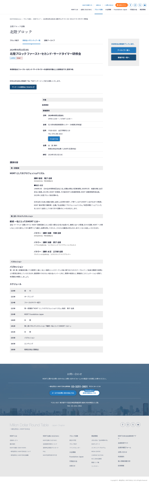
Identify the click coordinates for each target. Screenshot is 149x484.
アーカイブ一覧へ (123, 50)
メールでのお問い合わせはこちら (63, 393)
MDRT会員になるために (51, 436)
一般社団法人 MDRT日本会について (20, 451)
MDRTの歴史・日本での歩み (18, 448)
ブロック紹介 (14, 40)
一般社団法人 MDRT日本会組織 (19, 455)
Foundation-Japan (120, 9)
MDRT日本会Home (15, 19)
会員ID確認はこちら (89, 392)
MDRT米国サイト (87, 5)
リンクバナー (95, 466)
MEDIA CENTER (95, 451)
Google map (54, 141)
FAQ (44, 451)
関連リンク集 (95, 462)
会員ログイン (121, 5)
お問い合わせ (109, 5)
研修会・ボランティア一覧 (31, 40)
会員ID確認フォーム (124, 447)
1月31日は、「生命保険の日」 (99, 440)
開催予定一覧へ (123, 57)
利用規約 (121, 456)
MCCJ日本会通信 (96, 459)
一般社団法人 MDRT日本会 (16, 7)
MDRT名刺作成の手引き (50, 455)
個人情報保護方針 (124, 461)
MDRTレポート (95, 444)
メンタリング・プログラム (98, 448)
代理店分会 (133, 9)
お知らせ (98, 5)
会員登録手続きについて (50, 444)
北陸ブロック (37, 19)
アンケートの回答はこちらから (23, 87)
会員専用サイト (123, 443)
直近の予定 (72, 440)
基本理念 (12, 444)
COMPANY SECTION (97, 455)
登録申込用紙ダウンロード (50, 448)
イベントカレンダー (74, 448)
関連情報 (143, 9)
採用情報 (121, 466)
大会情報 (108, 9)
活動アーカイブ (49, 40)
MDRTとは (74, 9)
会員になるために (86, 9)
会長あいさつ (14, 440)
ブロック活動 (99, 9)
